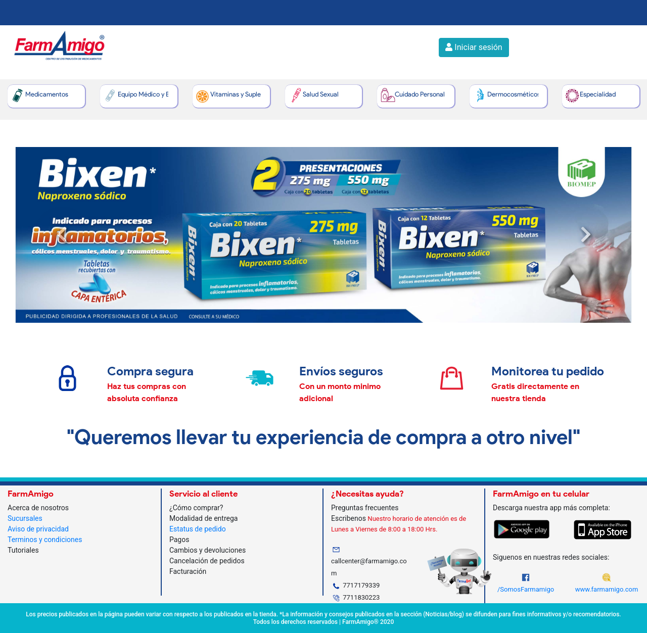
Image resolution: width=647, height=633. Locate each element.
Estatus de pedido (197, 529)
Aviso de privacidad (38, 529)
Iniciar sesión (473, 47)
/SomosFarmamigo (525, 589)
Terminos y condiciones (45, 539)
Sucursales (25, 518)
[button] (61, 235)
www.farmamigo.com (606, 589)
